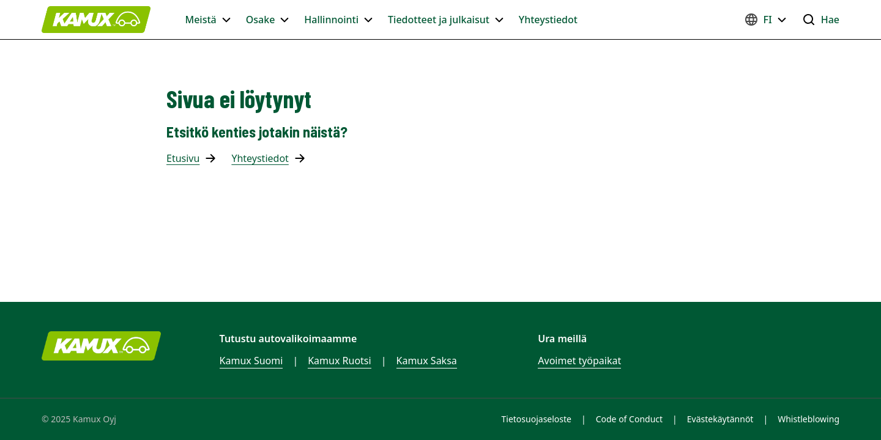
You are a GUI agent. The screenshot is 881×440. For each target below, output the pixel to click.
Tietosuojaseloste (536, 419)
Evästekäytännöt (720, 419)
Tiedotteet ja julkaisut (446, 19)
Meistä (208, 19)
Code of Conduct (629, 419)
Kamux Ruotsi (339, 360)
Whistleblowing (808, 419)
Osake (268, 19)
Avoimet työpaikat (579, 360)
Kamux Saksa (426, 360)
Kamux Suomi (251, 360)
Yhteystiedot (548, 19)
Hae (820, 19)
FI (765, 19)
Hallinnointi (338, 19)
